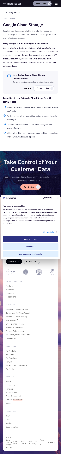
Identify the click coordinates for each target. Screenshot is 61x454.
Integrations (11, 297)
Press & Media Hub (14, 396)
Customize (30, 247)
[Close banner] (57, 198)
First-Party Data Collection (17, 309)
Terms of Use (42, 442)
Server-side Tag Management (18, 313)
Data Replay (11, 338)
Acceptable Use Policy (33, 442)
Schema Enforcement (15, 327)
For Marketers (12, 351)
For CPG (9, 362)
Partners (9, 389)
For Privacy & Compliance (16, 365)
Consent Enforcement (15, 331)
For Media (10, 369)
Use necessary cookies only (30, 254)
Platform (9, 286)
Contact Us (10, 385)
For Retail (10, 354)
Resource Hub (11, 392)
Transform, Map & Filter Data (18, 335)
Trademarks (51, 442)
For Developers (12, 358)
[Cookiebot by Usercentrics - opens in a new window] (43, 198)
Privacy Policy (15, 442)
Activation (10, 289)
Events (8, 403)
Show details (48, 232)
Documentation (12, 427)
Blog (8, 416)
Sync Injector (12, 320)
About (8, 382)
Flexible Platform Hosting (16, 317)
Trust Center (23, 442)
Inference (10, 293)
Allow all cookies (30, 239)
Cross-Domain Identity (15, 324)
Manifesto (10, 423)
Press (8, 420)
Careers (14, 400)
